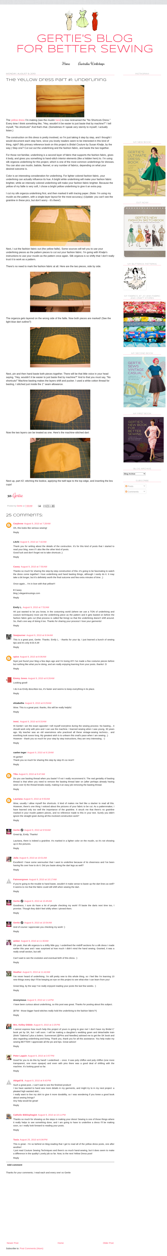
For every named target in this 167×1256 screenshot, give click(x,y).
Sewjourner (19, 635)
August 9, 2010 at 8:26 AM (41, 678)
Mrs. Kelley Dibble (23, 1024)
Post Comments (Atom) (31, 1248)
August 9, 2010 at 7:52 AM (36, 607)
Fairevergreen (20, 879)
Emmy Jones (20, 678)
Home (66, 63)
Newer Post (13, 1243)
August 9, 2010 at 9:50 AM (37, 799)
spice (16, 656)
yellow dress (18, 120)
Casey (16, 566)
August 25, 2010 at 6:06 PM (33, 1139)
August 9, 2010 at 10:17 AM (43, 879)
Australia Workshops (91, 63)
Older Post (108, 1243)
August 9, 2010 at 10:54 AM (38, 922)
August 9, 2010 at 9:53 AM (37, 830)
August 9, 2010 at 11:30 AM (34, 941)
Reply (16, 532)
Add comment (14, 1165)
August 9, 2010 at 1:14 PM (40, 1000)
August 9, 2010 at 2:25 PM (47, 1024)
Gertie (16, 830)
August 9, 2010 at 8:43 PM (38, 1080)
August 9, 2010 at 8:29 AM (38, 703)
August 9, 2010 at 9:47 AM (32, 774)
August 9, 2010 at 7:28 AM (37, 523)
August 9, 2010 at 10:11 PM (52, 1115)
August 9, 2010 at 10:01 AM (33, 857)
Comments (132, 491)
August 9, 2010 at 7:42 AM (33, 542)
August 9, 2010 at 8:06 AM (33, 656)
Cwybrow (18, 523)
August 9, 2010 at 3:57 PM (41, 1055)
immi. (16, 721)
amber (16, 941)
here (58, 120)
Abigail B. (18, 1080)
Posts (129, 486)
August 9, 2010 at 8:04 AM (39, 635)
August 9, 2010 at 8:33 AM (33, 721)
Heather (17, 972)
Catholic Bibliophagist (25, 1115)
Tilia (15, 774)
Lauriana (18, 799)
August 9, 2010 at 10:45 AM (38, 901)
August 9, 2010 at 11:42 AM (36, 972)
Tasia (16, 1139)
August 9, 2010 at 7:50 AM (34, 566)
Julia (15, 857)
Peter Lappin (20, 1055)
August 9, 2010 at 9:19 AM (40, 752)
